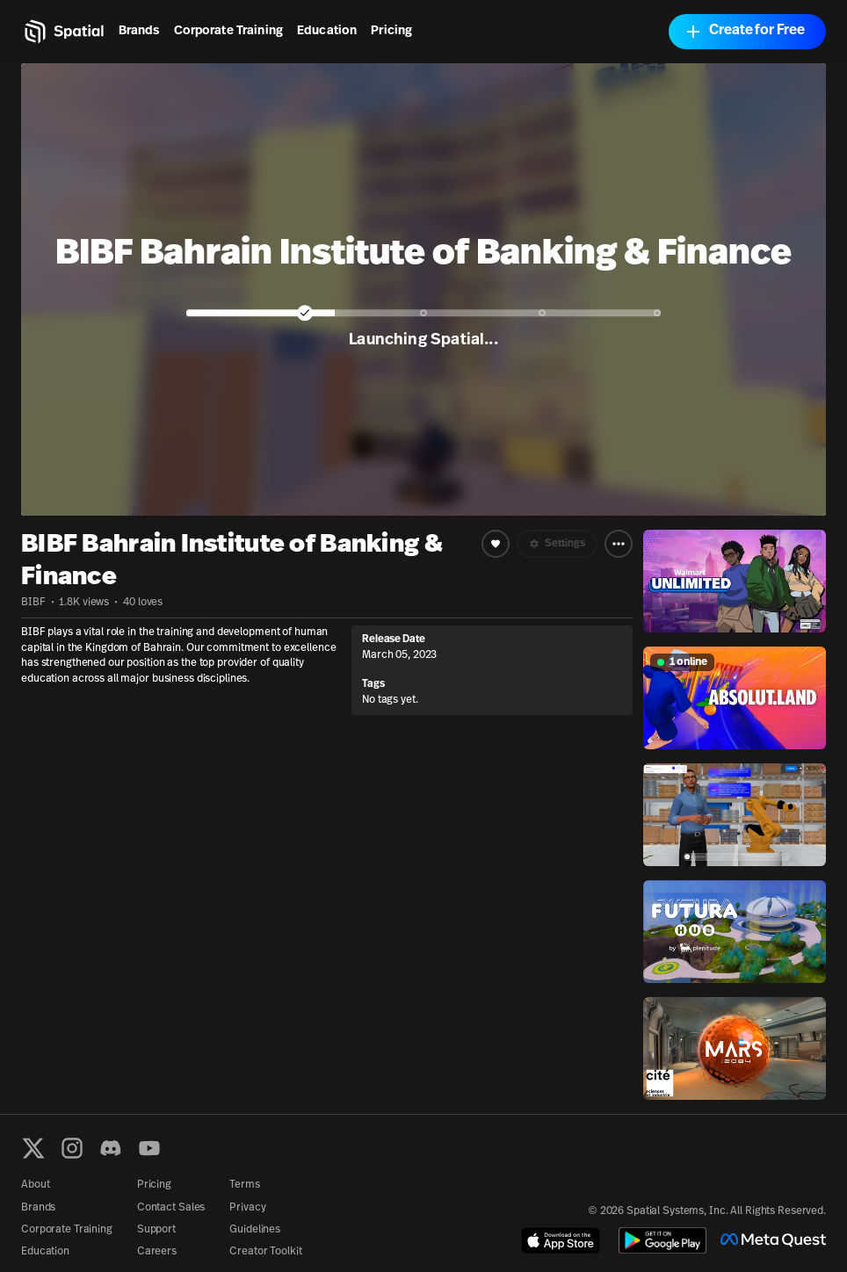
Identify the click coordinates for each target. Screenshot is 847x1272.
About (35, 1185)
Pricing (391, 31)
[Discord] (110, 1148)
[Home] (63, 32)
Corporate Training (229, 31)
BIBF (33, 602)
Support (156, 1230)
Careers (157, 1252)
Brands (139, 31)
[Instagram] (72, 1148)
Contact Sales (171, 1208)
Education (327, 31)
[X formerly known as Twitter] (33, 1148)
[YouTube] (149, 1148)
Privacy (247, 1208)
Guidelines (254, 1230)
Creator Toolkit (265, 1252)
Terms (244, 1185)
